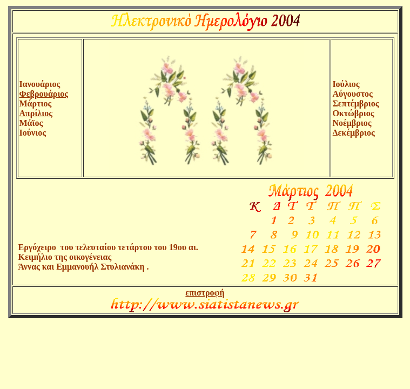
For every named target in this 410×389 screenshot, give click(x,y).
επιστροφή (204, 292)
